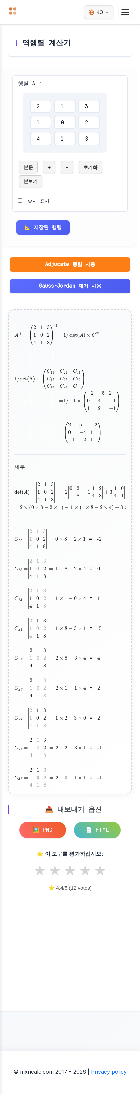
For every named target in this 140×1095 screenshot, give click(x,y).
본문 (28, 167)
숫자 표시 (38, 201)
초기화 (90, 167)
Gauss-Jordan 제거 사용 (70, 285)
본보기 (31, 181)
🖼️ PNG (43, 829)
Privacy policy (109, 1071)
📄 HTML (97, 829)
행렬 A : (30, 83)
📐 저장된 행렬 (43, 227)
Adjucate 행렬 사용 (70, 264)
